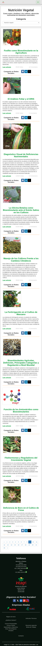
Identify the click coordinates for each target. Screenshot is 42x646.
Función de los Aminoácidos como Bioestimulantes (21, 410)
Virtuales (10, 630)
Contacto (21, 636)
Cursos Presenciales (11, 623)
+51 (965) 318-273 (20, 572)
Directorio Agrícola (31, 625)
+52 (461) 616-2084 (21, 565)
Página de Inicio (11, 616)
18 (25, 545)
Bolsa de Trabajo (31, 627)
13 (8, 545)
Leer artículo (7, 67)
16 (18, 545)
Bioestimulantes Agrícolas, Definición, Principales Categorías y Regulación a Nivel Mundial (21, 362)
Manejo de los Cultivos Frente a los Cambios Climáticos (21, 259)
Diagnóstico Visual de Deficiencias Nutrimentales (21, 155)
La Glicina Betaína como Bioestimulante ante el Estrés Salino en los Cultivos (21, 210)
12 (4, 545)
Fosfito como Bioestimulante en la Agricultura (21, 51)
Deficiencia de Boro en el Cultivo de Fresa (21, 509)
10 (33, 542)
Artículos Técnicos (31, 618)
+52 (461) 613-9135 (21, 566)
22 (4, 548)
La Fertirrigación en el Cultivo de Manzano (21, 313)
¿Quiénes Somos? (11, 620)
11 (36, 542)
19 (29, 545)
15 (15, 545)
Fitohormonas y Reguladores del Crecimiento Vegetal (21, 459)
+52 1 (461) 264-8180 (20, 568)
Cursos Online (11, 625)
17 (22, 545)
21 (36, 545)
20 (32, 545)
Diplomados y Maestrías (11, 627)
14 (11, 545)
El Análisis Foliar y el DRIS (21, 99)
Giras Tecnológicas (11, 629)
